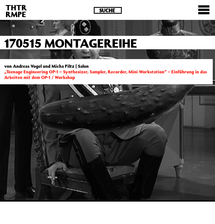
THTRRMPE (16, 11)
